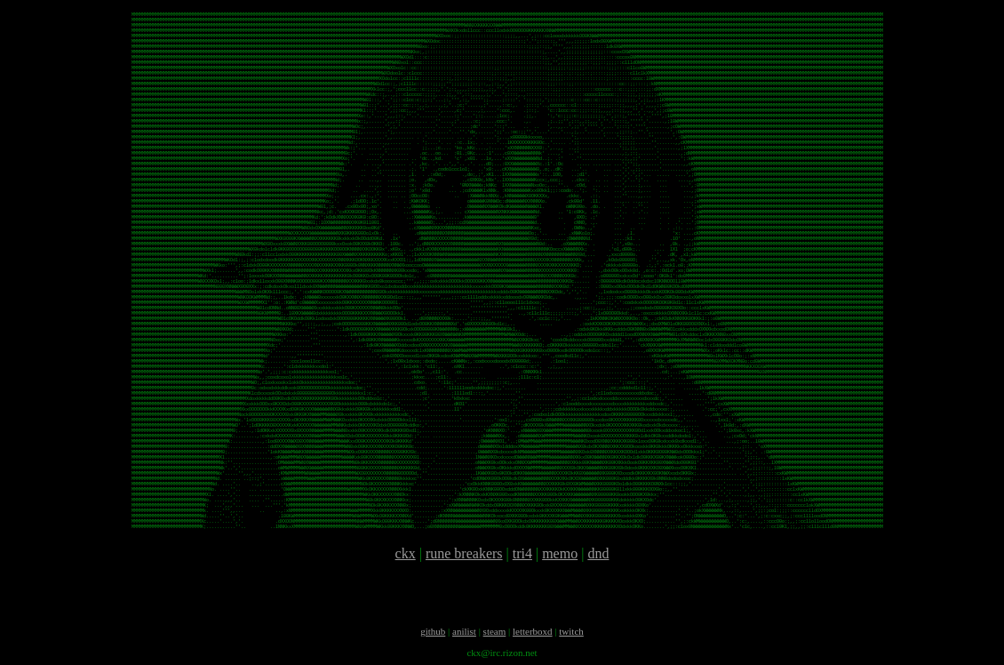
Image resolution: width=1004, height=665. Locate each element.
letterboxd (533, 631)
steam (494, 631)
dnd (598, 553)
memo (560, 553)
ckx (405, 553)
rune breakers (464, 553)
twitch (571, 631)
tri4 (522, 553)
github (432, 631)
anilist (464, 631)
